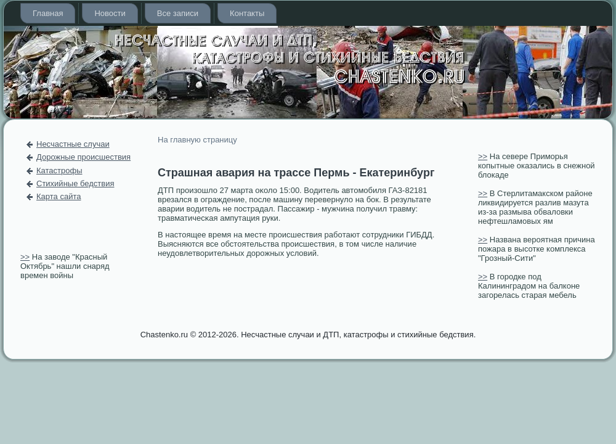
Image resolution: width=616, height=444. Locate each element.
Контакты (247, 13)
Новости (109, 13)
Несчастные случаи (73, 144)
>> (25, 256)
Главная (48, 13)
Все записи (177, 13)
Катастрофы (59, 170)
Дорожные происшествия (83, 157)
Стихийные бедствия (75, 183)
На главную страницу (197, 139)
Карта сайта (58, 196)
